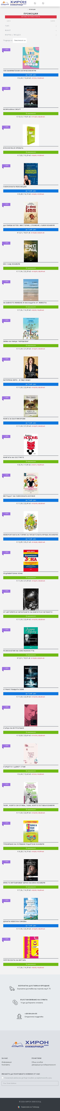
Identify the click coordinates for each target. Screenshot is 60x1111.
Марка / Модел (13, 35)
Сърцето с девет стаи (14, 767)
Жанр (8, 30)
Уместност (19, 40)
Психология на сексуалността (18, 651)
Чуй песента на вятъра (14, 960)
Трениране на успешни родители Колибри (23, 844)
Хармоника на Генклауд (30, 1107)
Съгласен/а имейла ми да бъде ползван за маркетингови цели (28, 1078)
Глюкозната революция (15, 187)
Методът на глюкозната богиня (19, 496)
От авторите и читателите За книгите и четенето (27, 612)
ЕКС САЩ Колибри (11, 264)
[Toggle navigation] (57, 3)
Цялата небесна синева (14, 921)
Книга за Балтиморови (14, 419)
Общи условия (37, 1062)
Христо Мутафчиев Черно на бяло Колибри (24, 883)
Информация (7, 1062)
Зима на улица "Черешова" (16, 341)
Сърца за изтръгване (13, 728)
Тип (7, 26)
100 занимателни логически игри (19, 71)
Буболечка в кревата (13, 148)
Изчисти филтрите (31, 16)
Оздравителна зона (12, 573)
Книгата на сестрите (13, 457)
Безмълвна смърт (12, 109)
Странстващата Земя (13, 689)
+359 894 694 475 (31, 1014)
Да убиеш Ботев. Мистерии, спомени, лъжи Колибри (29, 225)
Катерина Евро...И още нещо (16, 380)
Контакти (6, 1065)
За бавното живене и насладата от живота (25, 303)
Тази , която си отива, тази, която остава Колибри (29, 805)
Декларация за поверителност (44, 1065)
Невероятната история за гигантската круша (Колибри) (30, 535)
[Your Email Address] (29, 1083)
